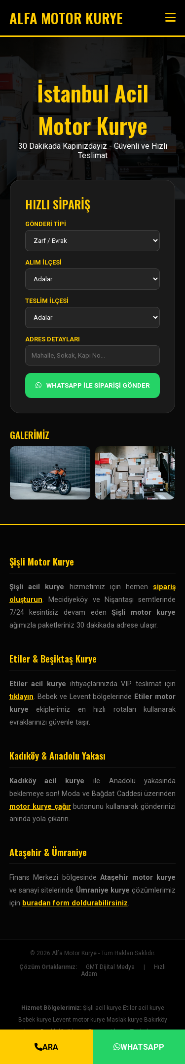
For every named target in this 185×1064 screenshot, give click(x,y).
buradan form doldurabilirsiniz (75, 903)
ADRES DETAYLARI (52, 339)
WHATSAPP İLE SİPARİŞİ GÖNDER (93, 385)
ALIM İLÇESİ (43, 262)
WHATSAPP (138, 1047)
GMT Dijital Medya (110, 967)
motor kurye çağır (40, 806)
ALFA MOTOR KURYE (66, 17)
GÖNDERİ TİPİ (45, 224)
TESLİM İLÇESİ (47, 300)
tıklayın (21, 697)
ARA (46, 1047)
